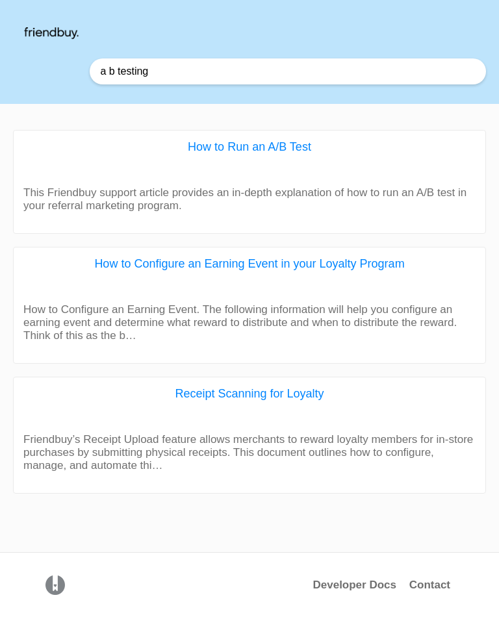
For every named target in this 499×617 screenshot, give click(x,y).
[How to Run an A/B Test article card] (249, 182)
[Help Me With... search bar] (288, 71)
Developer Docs (356, 585)
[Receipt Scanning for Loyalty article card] (249, 435)
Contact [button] (429, 585)
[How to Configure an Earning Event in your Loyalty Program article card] (249, 305)
